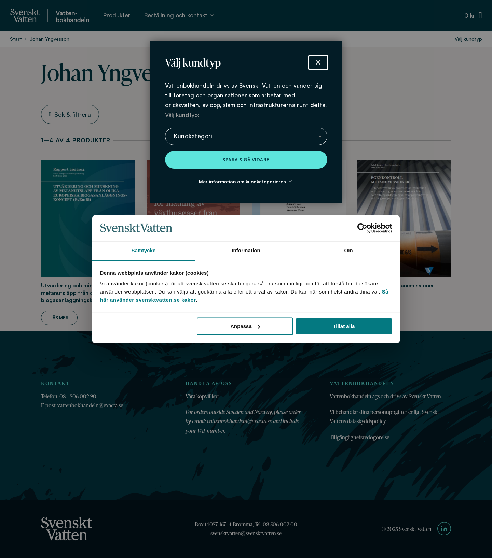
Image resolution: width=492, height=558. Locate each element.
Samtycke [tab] (144, 251)
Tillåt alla (344, 326)
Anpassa (245, 326)
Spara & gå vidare (246, 159)
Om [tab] (348, 251)
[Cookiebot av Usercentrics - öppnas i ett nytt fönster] (362, 228)
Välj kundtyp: (182, 114)
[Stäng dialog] (318, 62)
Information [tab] (246, 251)
